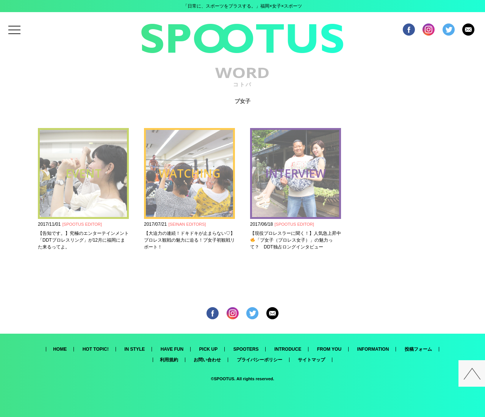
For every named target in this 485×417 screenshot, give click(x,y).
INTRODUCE (287, 349)
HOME (60, 349)
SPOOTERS (246, 349)
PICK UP (208, 349)
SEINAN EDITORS (187, 224)
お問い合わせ (207, 360)
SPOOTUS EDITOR (82, 224)
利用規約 (169, 360)
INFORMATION (373, 349)
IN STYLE (134, 349)
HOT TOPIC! (96, 349)
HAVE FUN (172, 349)
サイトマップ (311, 360)
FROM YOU (329, 349)
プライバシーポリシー (259, 360)
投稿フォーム (418, 349)
